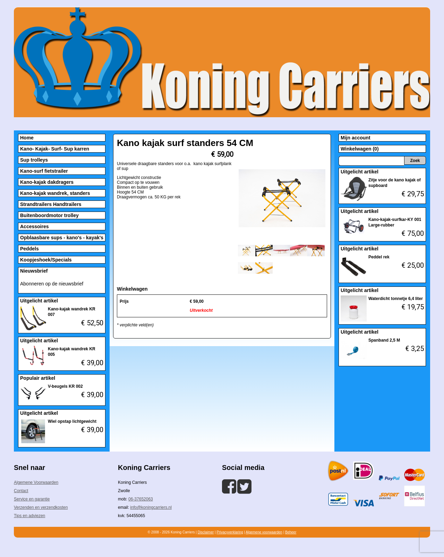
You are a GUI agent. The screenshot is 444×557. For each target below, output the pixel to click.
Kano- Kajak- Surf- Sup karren (54, 149)
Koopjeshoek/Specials (46, 260)
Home (27, 137)
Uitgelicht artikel (39, 300)
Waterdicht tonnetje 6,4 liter (395, 298)
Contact (21, 490)
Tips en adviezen (29, 515)
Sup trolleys (34, 160)
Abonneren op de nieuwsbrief (51, 283)
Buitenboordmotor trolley (49, 215)
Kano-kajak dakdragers (47, 182)
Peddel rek (379, 257)
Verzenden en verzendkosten (41, 507)
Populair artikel (37, 378)
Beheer (290, 532)
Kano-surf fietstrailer (44, 171)
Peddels (29, 248)
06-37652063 (140, 499)
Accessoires (34, 226)
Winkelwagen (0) (360, 149)
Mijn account (355, 137)
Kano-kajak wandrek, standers (55, 193)
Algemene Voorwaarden (36, 482)
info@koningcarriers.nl (151, 507)
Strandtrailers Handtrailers (51, 204)
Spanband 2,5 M (384, 340)
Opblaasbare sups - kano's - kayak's (61, 237)
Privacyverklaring (229, 532)
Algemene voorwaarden (264, 532)
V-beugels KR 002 (65, 386)
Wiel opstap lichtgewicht (72, 421)
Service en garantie (32, 499)
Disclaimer (206, 532)
